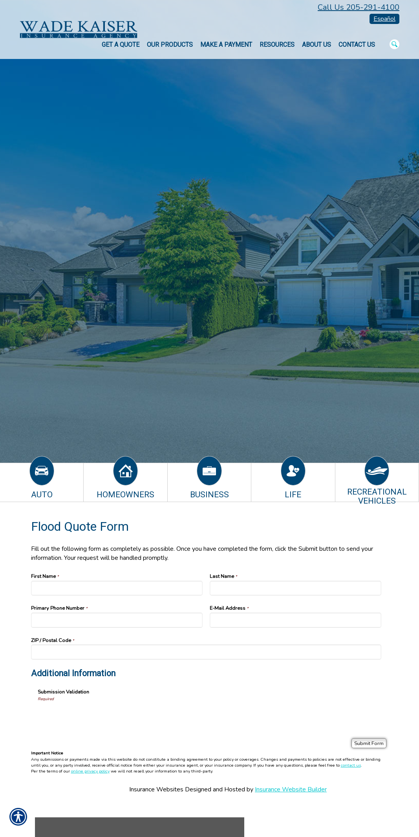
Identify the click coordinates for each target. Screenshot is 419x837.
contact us (351, 765)
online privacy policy (90, 771)
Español (384, 19)
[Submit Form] (368, 743)
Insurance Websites (156, 789)
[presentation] (97, 717)
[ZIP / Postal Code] (206, 651)
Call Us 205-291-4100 (358, 7)
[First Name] (117, 588)
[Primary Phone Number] (117, 620)
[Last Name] (296, 588)
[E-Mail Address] (296, 620)
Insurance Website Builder (291, 789)
